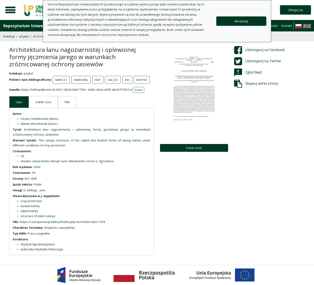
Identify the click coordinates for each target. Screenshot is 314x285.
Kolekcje (9, 36)
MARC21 (61, 80)
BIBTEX (141, 80)
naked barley (29, 211)
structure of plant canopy (38, 216)
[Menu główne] (10, 10)
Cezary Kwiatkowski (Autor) (39, 119)
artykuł (24, 36)
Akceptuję (241, 21)
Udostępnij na (259, 50)
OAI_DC (113, 80)
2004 (36, 167)
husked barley (30, 206)
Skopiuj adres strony (256, 84)
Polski (37, 184)
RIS (127, 80)
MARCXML (81, 80)
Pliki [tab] (67, 102)
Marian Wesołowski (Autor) (39, 124)
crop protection (31, 201)
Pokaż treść (194, 148)
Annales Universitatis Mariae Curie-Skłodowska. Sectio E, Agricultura (67, 161)
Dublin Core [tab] (43, 102)
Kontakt (286, 26)
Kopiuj (138, 90)
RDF (98, 80)
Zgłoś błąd (248, 72)
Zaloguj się (295, 10)
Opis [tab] (19, 102)
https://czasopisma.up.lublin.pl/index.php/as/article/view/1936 (62, 222)
